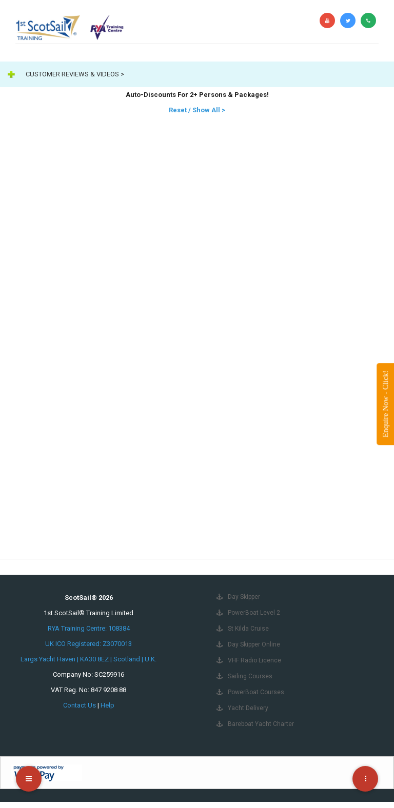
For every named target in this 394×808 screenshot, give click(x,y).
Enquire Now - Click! (385, 404)
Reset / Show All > (197, 110)
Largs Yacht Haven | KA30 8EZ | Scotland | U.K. (88, 659)
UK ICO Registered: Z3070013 (88, 644)
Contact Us (79, 705)
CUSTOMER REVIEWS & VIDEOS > (75, 74)
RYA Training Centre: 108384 (89, 628)
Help (107, 705)
